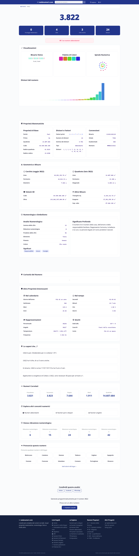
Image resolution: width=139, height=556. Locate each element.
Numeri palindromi (58, 545)
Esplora (93, 2)
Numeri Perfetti (57, 540)
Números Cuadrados (77, 534)
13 (82, 134)
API (54, 534)
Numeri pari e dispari (64, 413)
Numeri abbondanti (31, 413)
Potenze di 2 (56, 547)
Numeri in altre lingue (59, 525)
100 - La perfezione (93, 534)
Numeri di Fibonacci (59, 538)
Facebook (68, 490)
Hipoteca (55, 532)
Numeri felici (74, 527)
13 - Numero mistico (94, 527)
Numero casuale (69, 508)
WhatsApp (77, 490)
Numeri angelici (95, 413)
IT (99, 2)
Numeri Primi (57, 536)
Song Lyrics (108, 527)
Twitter (61, 490)
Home (23, 6)
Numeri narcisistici (76, 532)
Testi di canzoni (109, 525)
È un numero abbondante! (69, 40)
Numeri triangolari (76, 525)
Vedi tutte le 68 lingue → (69, 466)
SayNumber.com (110, 523)
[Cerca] (69, 2)
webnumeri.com (45, 2)
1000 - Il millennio (93, 538)
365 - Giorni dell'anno (94, 536)
